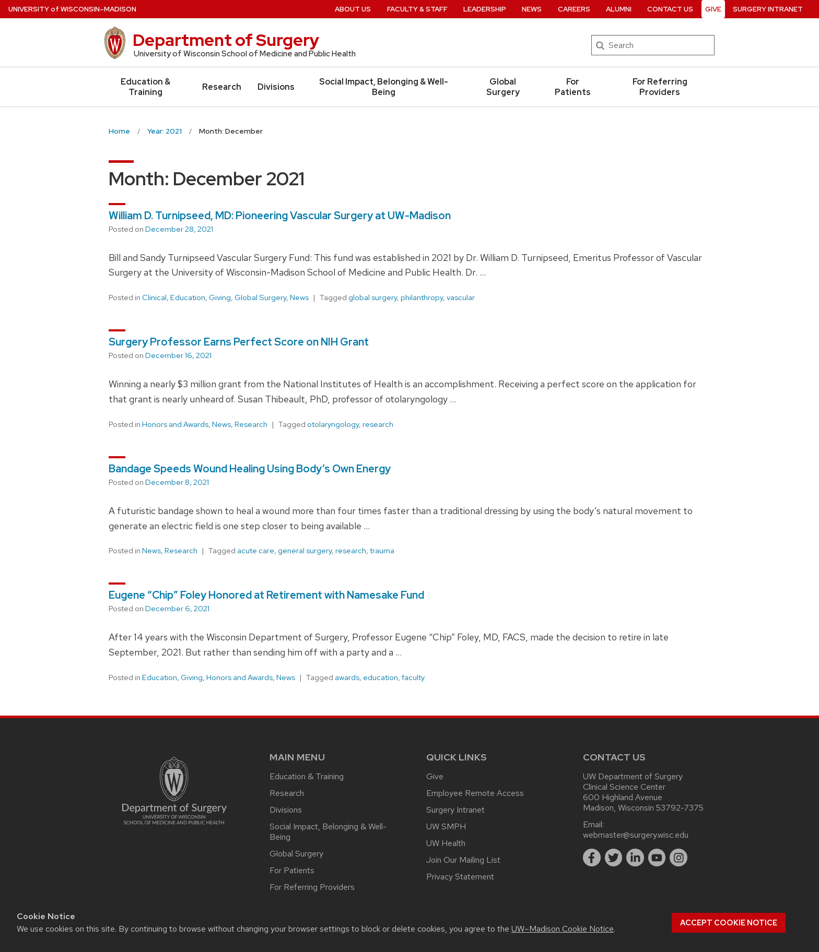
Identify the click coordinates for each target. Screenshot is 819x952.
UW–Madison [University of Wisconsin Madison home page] (72, 9)
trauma (382, 550)
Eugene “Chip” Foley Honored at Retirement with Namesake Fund (266, 595)
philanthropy (422, 297)
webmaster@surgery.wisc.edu (635, 834)
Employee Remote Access (475, 793)
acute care (255, 550)
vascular (461, 297)
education (380, 677)
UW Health (445, 843)
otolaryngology (333, 424)
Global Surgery (503, 87)
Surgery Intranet (455, 809)
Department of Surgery (226, 40)
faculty (413, 677)
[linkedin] (635, 857)
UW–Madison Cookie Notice (562, 928)
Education (187, 297)
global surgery (372, 297)
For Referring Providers (660, 87)
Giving (220, 297)
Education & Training (145, 87)
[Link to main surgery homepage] (174, 827)
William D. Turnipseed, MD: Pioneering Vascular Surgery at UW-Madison (280, 215)
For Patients (573, 87)
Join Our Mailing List (463, 859)
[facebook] (592, 857)
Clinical (154, 297)
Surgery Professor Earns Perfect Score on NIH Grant (239, 342)
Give (434, 776)
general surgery (305, 550)
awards (347, 677)
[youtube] (657, 857)
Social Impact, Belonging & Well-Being (383, 87)
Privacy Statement (460, 876)
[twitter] (614, 857)
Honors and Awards (175, 424)
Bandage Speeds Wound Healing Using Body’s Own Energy (250, 468)
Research (221, 86)
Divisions (276, 86)
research (377, 424)
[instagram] (678, 857)
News (299, 297)
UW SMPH (446, 826)
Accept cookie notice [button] (728, 923)
